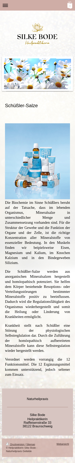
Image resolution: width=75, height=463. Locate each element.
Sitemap (30, 444)
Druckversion (15, 444)
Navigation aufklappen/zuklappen (37, 5)
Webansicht (63, 444)
